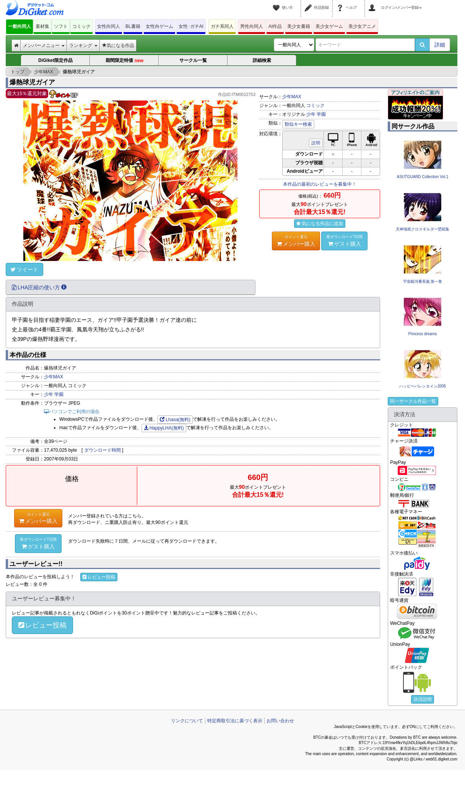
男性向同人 (251, 26)
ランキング (83, 45)
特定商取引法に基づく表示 (234, 720)
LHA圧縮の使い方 (39, 287)
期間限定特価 (125, 61)
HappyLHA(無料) (164, 428)
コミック (81, 26)
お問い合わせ (280, 720)
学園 (321, 114)
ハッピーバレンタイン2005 (422, 386)
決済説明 (422, 699)
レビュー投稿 (99, 577)
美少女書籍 (298, 26)
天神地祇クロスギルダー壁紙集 (422, 229)
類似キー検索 (298, 124)
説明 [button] (315, 143)
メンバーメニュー (44, 45)
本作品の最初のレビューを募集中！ (319, 184)
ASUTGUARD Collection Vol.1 (423, 177)
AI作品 (275, 26)
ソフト (61, 26)
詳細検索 (262, 60)
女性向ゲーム (159, 26)
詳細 (439, 45)
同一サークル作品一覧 (413, 401)
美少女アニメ (362, 26)
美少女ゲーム (329, 26)
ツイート (24, 269)
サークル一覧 (193, 60)
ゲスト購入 (344, 240)
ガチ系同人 (222, 26)
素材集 (42, 26)
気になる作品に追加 (319, 223)
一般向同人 (19, 26)
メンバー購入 (296, 240)
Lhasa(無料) (175, 419)
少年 (310, 114)
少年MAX (291, 96)
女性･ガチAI (191, 26)
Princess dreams (422, 334)
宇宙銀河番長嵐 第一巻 (422, 281)
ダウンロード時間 (102, 450)
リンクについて (187, 720)
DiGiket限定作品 (55, 60)
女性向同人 (108, 26)
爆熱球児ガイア (32, 82)
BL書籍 (132, 26)
